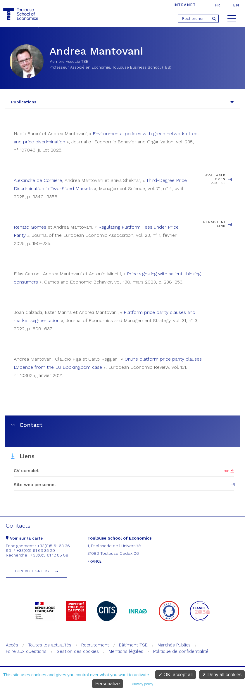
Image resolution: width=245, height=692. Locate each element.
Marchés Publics (174, 645)
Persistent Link (214, 224)
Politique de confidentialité (180, 651)
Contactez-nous (32, 571)
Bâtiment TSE (133, 645)
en (236, 5)
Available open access (215, 179)
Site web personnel (35, 484)
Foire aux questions (26, 651)
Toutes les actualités (49, 645)
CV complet (26, 470)
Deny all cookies (221, 674)
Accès (12, 645)
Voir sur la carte (24, 538)
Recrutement (95, 645)
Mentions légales (126, 651)
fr (217, 5)
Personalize (107, 683)
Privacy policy (142, 684)
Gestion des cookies (77, 651)
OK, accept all (175, 674)
